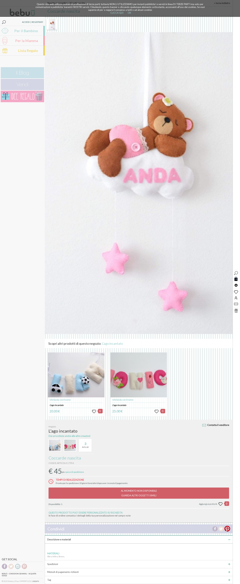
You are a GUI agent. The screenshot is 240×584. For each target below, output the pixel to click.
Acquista (32, 574)
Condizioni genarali (18, 574)
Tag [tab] (138, 579)
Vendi (4, 576)
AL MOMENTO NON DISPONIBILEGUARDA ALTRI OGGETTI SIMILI (139, 493)
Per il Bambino (26, 31)
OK (129, 12)
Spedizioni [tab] (138, 564)
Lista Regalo (28, 50)
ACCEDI (26, 22)
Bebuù (5, 574)
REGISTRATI (37, 22)
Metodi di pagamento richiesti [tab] (138, 572)
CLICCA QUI (116, 12)
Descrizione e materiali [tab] (138, 539)
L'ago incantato (112, 343)
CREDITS (36, 581)
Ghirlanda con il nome (60, 399)
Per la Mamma (26, 40)
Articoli (85, 443)
